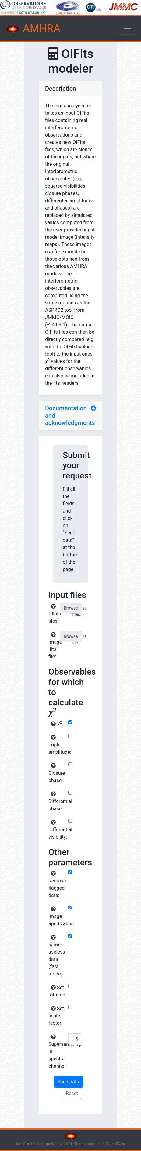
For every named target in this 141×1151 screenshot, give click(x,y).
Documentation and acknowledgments (70, 415)
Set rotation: (57, 991)
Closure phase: (56, 773)
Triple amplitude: (57, 745)
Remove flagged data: (57, 884)
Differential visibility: (57, 830)
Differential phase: (57, 801)
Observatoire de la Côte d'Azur (99, 1144)
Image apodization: (57, 916)
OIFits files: (54, 614)
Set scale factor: (56, 1016)
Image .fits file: (55, 645)
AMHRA (32, 29)
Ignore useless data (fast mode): (56, 956)
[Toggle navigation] (127, 29)
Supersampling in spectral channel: (57, 1051)
